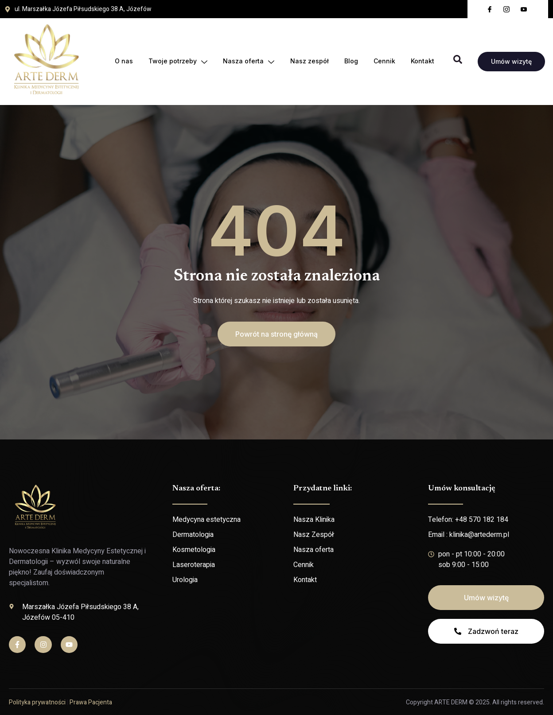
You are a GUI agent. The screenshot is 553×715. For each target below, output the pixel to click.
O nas (119, 61)
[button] (276, 334)
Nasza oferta (247, 61)
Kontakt (422, 61)
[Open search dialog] (458, 61)
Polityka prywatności (37, 702)
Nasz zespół (299, 61)
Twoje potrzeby (176, 61)
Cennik (384, 61)
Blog (350, 61)
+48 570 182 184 (481, 519)
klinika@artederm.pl (479, 534)
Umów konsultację (461, 489)
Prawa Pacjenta (91, 702)
